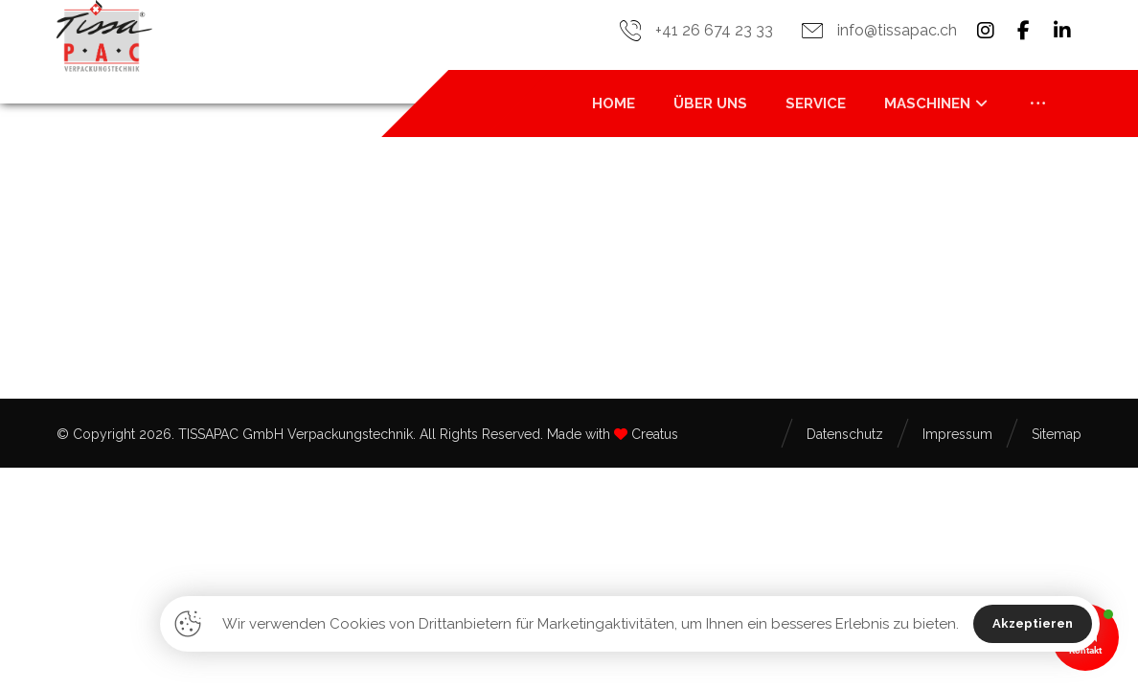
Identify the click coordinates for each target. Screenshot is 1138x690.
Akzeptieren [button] (1032, 623)
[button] (986, 31)
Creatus (654, 434)
